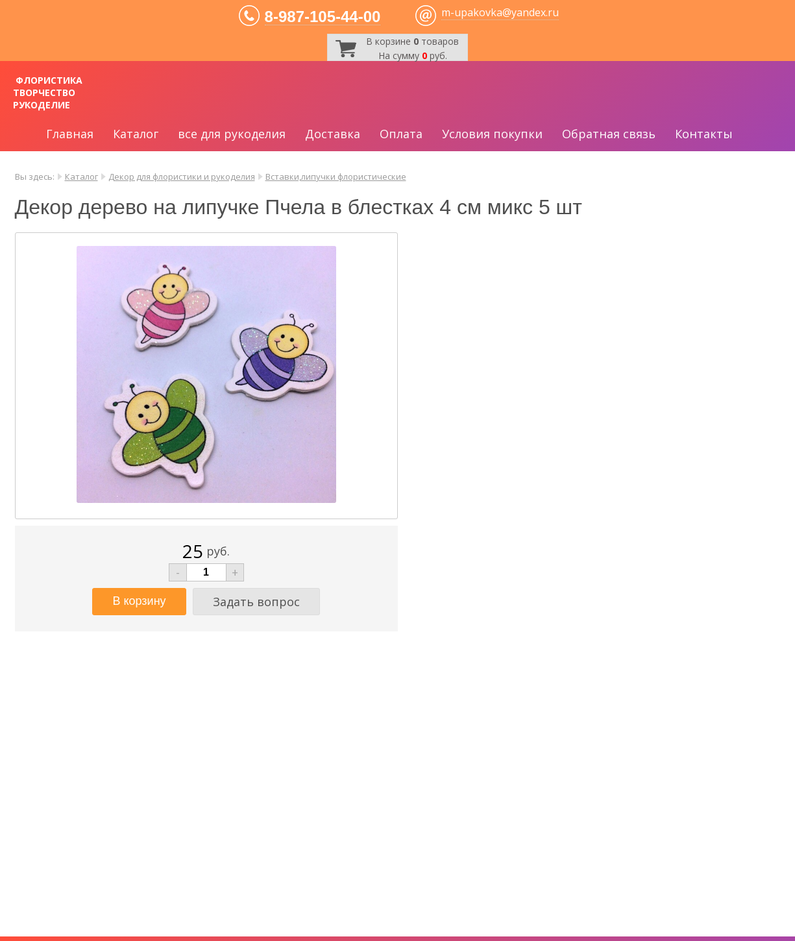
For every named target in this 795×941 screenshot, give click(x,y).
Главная (69, 133)
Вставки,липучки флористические (335, 176)
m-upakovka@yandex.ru (500, 12)
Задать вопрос (256, 601)
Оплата (401, 133)
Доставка (332, 133)
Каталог (135, 133)
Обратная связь (608, 133)
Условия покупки (492, 133)
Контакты (704, 133)
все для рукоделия (232, 133)
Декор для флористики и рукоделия (181, 176)
